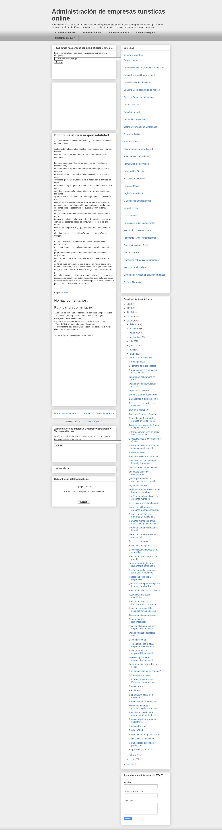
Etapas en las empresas (140, 749)
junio (132, 345)
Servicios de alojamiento (135, 267)
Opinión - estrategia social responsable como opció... (142, 564)
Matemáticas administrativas (137, 201)
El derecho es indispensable (142, 366)
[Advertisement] (9, 775)
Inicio (87, 413)
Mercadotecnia (131, 208)
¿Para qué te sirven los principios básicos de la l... (142, 479)
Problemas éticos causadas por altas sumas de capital (144, 446)
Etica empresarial (137, 639)
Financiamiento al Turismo (136, 156)
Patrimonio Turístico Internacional (140, 238)
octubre (133, 333)
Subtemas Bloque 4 (65, 38)
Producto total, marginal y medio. (145, 734)
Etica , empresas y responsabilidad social (141, 652)
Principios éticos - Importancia (143, 456)
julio (132, 341)
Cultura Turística (131, 104)
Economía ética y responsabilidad (137, 620)
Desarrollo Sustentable (135, 119)
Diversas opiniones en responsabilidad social (141, 658)
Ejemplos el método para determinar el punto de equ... (144, 713)
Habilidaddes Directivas (135, 171)
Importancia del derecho (140, 390)
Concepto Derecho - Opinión (142, 414)
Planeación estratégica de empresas (141, 260)
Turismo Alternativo (133, 282)
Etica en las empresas (139, 675)
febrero (133, 755)
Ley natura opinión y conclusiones (138, 473)
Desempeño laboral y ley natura (144, 467)
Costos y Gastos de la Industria (139, 97)
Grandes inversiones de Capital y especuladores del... (144, 426)
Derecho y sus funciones (141, 357)
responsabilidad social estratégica (139, 596)
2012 (129, 764)
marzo (133, 354)
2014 (129, 316)
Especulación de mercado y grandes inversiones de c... (143, 419)
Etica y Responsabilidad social (138, 149)
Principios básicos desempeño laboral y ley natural (143, 462)
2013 (129, 320)
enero (133, 759)
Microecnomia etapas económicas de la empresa (143, 707)
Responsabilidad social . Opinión (144, 590)
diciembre (135, 324)
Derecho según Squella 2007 (143, 394)
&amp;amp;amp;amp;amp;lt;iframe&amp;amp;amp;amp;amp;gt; (89, 70)
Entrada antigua (105, 413)
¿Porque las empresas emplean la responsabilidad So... (144, 584)
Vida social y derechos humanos (144, 503)
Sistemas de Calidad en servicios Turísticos (144, 275)
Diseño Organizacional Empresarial (140, 127)
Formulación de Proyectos (136, 164)
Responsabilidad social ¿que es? (145, 671)
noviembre (135, 328)
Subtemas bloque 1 (92, 32)
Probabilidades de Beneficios (143, 701)
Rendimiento (135, 690)
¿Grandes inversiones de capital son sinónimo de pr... (144, 433)
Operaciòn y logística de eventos (139, 223)
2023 (129, 308)
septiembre (135, 337)
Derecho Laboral (132, 112)
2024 (129, 304)
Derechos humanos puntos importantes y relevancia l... (143, 522)
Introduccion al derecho (135, 178)
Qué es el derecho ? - (139, 410)
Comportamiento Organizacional (139, 75)
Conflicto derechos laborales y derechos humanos (143, 497)
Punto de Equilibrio (138, 726)
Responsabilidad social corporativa (140, 578)
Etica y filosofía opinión (140, 545)
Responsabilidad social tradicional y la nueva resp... (143, 602)
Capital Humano (131, 60)
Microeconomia (131, 215)
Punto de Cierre (136, 686)
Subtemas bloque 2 (119, 32)
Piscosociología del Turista (136, 245)
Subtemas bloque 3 (145, 32)
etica (66, 293)
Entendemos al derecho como (143, 399)
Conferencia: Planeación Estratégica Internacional (142, 680)
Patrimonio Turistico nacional (137, 230)
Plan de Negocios (132, 252)
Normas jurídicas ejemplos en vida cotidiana (143, 371)
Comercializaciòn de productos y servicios (144, 67)
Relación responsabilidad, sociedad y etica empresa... (143, 609)
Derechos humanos (138, 541)
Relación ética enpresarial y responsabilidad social (142, 627)
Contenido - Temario (65, 32)
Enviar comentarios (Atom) (90, 421)
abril (132, 349)
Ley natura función (138, 485)
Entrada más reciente (65, 413)
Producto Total (136, 730)
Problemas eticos (137, 452)
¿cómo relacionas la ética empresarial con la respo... (143, 645)
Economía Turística (133, 134)
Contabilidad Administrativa (137, 82)
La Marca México (132, 186)
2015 (129, 312)
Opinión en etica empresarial (142, 615)
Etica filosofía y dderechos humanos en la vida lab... (142, 515)
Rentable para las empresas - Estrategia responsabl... (143, 571)
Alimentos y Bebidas (133, 55)
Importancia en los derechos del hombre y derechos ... (144, 490)
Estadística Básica (132, 141)
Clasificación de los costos (141, 738)
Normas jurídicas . (137, 361)
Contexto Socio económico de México (142, 90)
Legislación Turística (133, 193)
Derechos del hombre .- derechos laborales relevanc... (144, 508)
